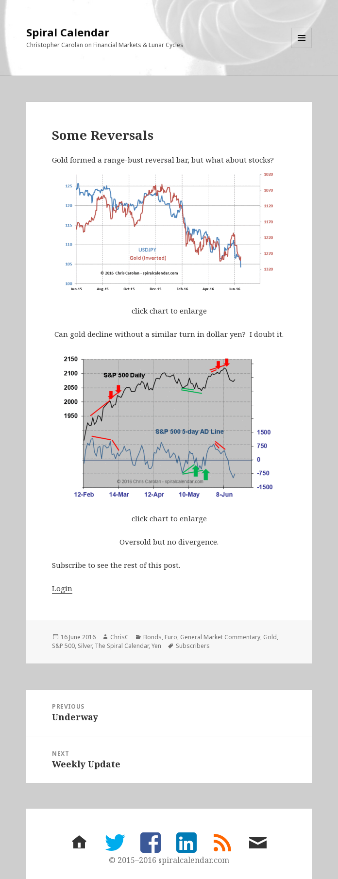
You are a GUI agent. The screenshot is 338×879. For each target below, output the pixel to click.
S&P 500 (63, 646)
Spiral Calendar (67, 32)
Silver (85, 646)
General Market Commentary (220, 637)
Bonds (152, 637)
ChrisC (119, 637)
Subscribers (193, 646)
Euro (171, 637)
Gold (270, 637)
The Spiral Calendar (122, 646)
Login (62, 588)
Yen (156, 646)
